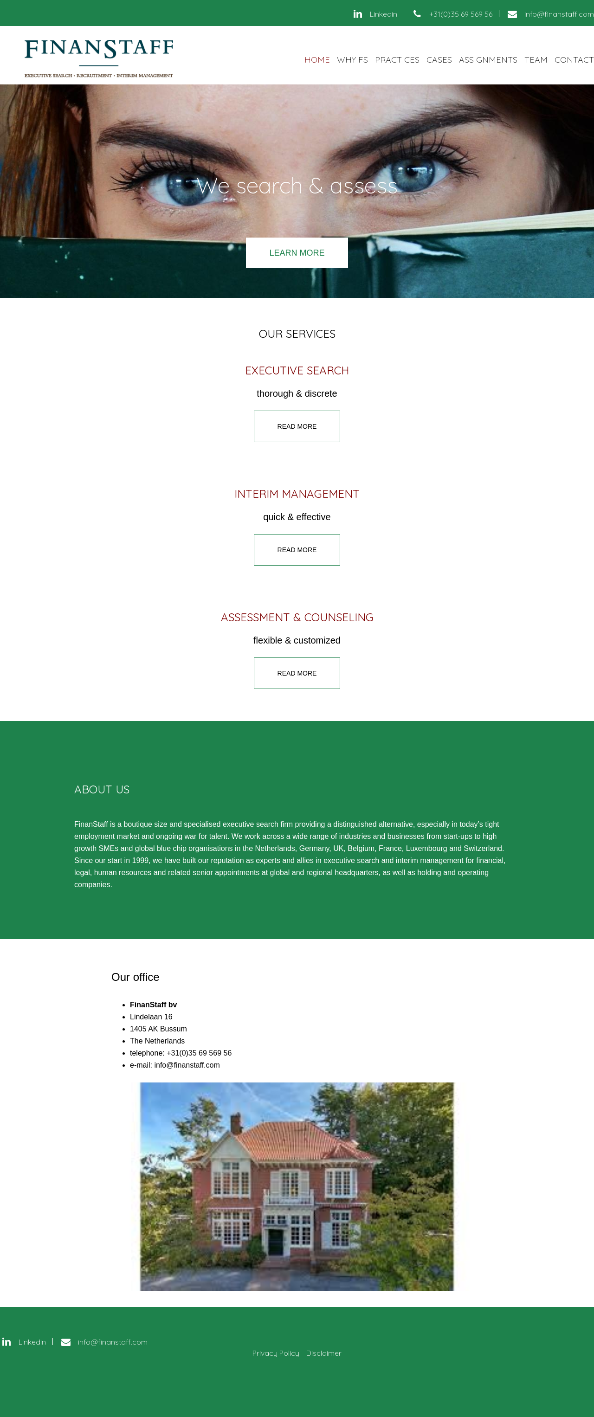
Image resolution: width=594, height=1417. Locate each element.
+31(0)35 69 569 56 (199, 1053)
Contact (574, 59)
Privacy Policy (275, 1353)
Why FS (352, 59)
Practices (397, 59)
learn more (296, 253)
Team (536, 59)
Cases (439, 59)
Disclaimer (324, 1353)
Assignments (488, 59)
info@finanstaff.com (187, 1065)
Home (317, 59)
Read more (297, 426)
